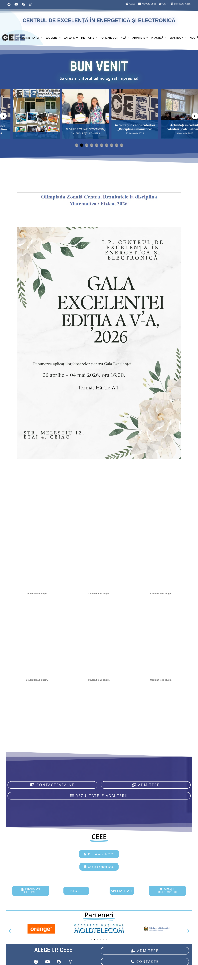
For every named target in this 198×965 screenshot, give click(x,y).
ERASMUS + (178, 37)
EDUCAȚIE (52, 37)
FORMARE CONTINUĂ (114, 37)
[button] (52, 785)
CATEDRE (71, 37)
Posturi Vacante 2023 (100, 854)
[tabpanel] (27, 114)
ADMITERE (140, 37)
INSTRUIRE (89, 37)
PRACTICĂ (158, 37)
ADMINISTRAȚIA (31, 37)
